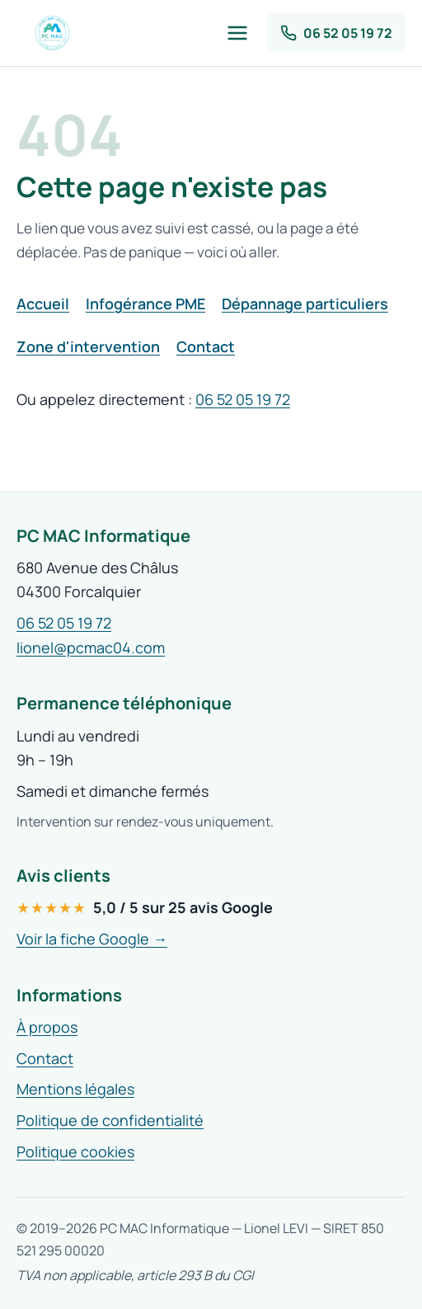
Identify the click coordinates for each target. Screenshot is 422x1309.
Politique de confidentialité (110, 1120)
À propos (46, 1027)
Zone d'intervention (88, 346)
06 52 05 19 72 (242, 399)
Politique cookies (75, 1151)
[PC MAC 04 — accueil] (52, 33)
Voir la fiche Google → (91, 939)
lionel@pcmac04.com (90, 647)
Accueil (42, 303)
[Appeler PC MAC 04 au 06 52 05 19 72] (336, 33)
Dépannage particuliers (305, 303)
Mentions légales (75, 1089)
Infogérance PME (145, 303)
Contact (205, 346)
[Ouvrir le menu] (237, 33)
